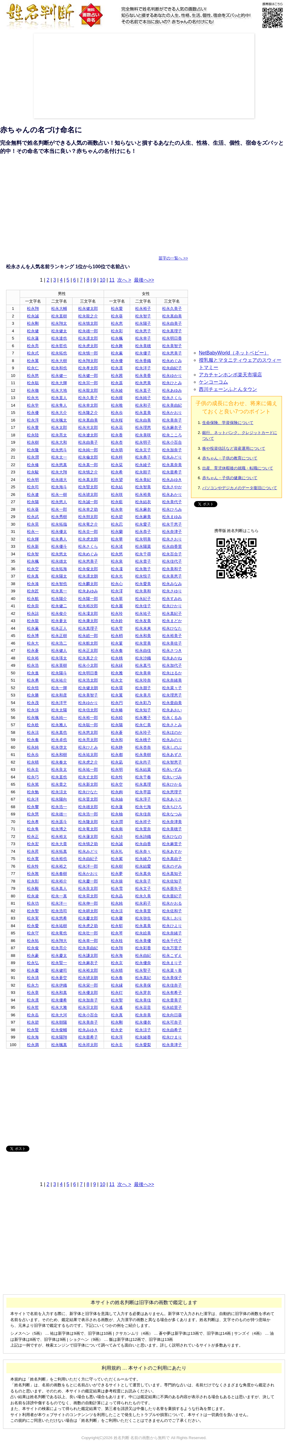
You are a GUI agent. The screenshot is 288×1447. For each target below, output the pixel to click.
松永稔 (33, 725)
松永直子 (143, 390)
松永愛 (117, 308)
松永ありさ (172, 799)
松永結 (117, 487)
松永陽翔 (59, 1037)
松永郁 (117, 925)
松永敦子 (143, 569)
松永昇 (33, 851)
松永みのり (172, 739)
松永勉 (33, 792)
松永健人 (59, 650)
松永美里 (143, 911)
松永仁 (33, 368)
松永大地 (59, 390)
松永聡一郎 (88, 725)
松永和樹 (59, 754)
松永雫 (117, 628)
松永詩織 (143, 836)
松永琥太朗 (88, 977)
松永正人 (59, 628)
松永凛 (117, 368)
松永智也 (59, 583)
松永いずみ (172, 769)
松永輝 (33, 539)
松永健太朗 (88, 688)
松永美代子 (172, 502)
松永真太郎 (88, 479)
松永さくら (172, 397)
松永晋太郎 (88, 799)
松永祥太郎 (88, 1044)
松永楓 (117, 338)
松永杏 (117, 442)
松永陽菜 (143, 546)
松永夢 (117, 873)
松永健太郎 (88, 308)
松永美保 (143, 985)
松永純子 (143, 397)
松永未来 (143, 628)
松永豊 (33, 427)
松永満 (33, 1044)
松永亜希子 (172, 472)
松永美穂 (143, 346)
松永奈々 (143, 851)
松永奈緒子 (172, 933)
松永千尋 (143, 554)
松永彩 (117, 331)
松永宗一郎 (88, 383)
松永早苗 (143, 792)
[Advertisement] (133, 75)
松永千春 (143, 777)
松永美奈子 (172, 420)
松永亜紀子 (172, 896)
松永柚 (117, 814)
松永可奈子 (172, 1022)
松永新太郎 (88, 784)
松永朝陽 (59, 1022)
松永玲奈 (143, 680)
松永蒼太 (59, 620)
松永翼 (33, 360)
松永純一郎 (88, 450)
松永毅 (33, 888)
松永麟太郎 (88, 583)
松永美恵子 (172, 576)
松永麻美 (143, 516)
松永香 (117, 435)
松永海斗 (59, 487)
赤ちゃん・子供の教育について (229, 458)
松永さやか (172, 487)
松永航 (33, 598)
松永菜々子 (172, 688)
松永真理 (143, 784)
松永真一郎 (88, 465)
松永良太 (59, 769)
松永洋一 (59, 903)
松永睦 (117, 717)
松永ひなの (172, 836)
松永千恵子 (172, 524)
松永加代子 (172, 665)
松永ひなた (172, 628)
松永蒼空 (59, 977)
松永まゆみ (172, 516)
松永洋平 (59, 702)
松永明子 (143, 442)
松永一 (33, 531)
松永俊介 (59, 613)
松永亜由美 (172, 702)
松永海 (117, 955)
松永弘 (33, 963)
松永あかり (172, 494)
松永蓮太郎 (88, 836)
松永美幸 (143, 673)
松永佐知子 (172, 881)
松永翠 (117, 598)
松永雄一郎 (88, 331)
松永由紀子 (172, 368)
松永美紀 (143, 479)
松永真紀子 (172, 613)
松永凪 (117, 762)
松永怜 (117, 777)
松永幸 (117, 509)
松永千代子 (172, 940)
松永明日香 (172, 338)
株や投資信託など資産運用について (233, 448)
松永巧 (33, 777)
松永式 (33, 353)
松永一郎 (59, 509)
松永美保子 (172, 977)
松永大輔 (59, 308)
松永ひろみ (172, 509)
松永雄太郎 (88, 807)
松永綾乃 (143, 858)
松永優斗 (59, 546)
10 (102, 280)
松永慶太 (59, 955)
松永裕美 (143, 494)
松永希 (117, 472)
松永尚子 (143, 762)
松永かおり (172, 412)
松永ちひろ (172, 807)
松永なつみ (172, 814)
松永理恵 (143, 427)
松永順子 (143, 472)
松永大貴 (59, 844)
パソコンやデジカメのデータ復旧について (239, 488)
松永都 (117, 754)
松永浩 (33, 665)
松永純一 (59, 717)
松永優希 (59, 1000)
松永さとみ (172, 725)
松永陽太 (59, 576)
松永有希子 (172, 992)
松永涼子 (143, 1030)
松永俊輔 (59, 1030)
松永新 (33, 546)
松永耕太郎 (88, 911)
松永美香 (143, 375)
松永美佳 (143, 1000)
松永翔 (33, 308)
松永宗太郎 (88, 1007)
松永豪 (33, 955)
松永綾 (117, 390)
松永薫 (117, 353)
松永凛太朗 (88, 576)
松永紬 (117, 799)
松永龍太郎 (88, 390)
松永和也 (59, 368)
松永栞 (117, 465)
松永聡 (33, 383)
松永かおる (172, 903)
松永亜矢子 (172, 888)
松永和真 (59, 992)
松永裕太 (59, 836)
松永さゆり (172, 591)
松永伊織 (59, 985)
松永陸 (33, 435)
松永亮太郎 (88, 739)
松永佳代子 (172, 561)
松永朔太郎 (88, 516)
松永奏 (117, 650)
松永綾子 (143, 465)
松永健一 (59, 375)
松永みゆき (172, 479)
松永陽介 (59, 598)
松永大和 (59, 442)
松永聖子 (143, 970)
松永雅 (117, 673)
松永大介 (59, 412)
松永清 (33, 977)
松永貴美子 (172, 1000)
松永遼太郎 (88, 435)
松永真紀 (143, 977)
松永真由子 (172, 858)
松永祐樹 (59, 925)
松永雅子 (143, 717)
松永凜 (117, 569)
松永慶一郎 (88, 881)
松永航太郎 (88, 643)
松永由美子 (172, 323)
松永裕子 (143, 308)
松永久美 (143, 896)
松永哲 (33, 1007)
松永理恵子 (172, 695)
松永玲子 (143, 732)
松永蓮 (33, 338)
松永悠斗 (59, 450)
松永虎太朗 (88, 539)
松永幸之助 (88, 509)
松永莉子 (143, 903)
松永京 (117, 963)
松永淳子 (143, 799)
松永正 (33, 836)
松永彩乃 (143, 702)
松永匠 (33, 591)
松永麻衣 (143, 509)
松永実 (33, 918)
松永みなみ (172, 583)
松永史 (117, 1030)
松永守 (33, 933)
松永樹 (33, 442)
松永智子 (143, 316)
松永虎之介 (88, 762)
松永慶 (33, 970)
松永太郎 (59, 427)
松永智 (33, 554)
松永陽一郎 (88, 598)
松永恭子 (143, 531)
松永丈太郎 (88, 777)
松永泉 (117, 561)
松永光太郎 (88, 427)
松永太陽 (59, 710)
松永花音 (143, 1007)
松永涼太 (59, 792)
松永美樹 (143, 754)
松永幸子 (143, 338)
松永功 (33, 903)
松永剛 (33, 323)
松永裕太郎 (88, 970)
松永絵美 (143, 933)
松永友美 (143, 620)
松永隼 (33, 829)
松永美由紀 (172, 405)
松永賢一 (59, 963)
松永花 (117, 427)
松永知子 (143, 710)
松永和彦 (59, 695)
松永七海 (143, 807)
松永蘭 (117, 531)
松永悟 (33, 688)
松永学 (33, 405)
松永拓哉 (59, 524)
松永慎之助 (88, 844)
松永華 (117, 539)
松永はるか (172, 673)
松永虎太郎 (88, 346)
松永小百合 (172, 442)
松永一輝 (59, 688)
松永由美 (143, 420)
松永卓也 (59, 739)
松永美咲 (143, 435)
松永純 (33, 747)
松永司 (33, 487)
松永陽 (33, 502)
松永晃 (33, 524)
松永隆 (33, 450)
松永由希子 (172, 1030)
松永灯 (117, 992)
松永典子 (143, 457)
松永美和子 (172, 569)
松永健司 (59, 970)
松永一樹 (59, 494)
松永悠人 (59, 502)
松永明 (33, 479)
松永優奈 (143, 963)
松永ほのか (172, 732)
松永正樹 (59, 635)
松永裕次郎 (88, 606)
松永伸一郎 (88, 903)
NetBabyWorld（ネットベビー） (234, 352)
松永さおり (172, 539)
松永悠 (33, 375)
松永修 (33, 465)
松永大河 (59, 1015)
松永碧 (117, 516)
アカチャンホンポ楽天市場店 (230, 374)
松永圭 (33, 769)
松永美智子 (172, 346)
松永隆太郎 (88, 821)
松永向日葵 (172, 1015)
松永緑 (117, 665)
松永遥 (117, 383)
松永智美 (143, 487)
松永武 (33, 516)
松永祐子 (143, 613)
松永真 (33, 576)
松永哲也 (59, 346)
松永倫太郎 (88, 457)
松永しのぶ (172, 747)
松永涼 (33, 732)
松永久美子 (172, 308)
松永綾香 (143, 1037)
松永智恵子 (172, 762)
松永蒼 (33, 650)
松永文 (117, 680)
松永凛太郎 (88, 338)
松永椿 (117, 710)
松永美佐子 (172, 643)
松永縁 (117, 985)
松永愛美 (143, 583)
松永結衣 (143, 502)
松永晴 (33, 762)
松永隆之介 (88, 412)
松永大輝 (59, 383)
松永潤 (33, 457)
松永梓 (117, 457)
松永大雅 (59, 1007)
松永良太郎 (88, 888)
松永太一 (59, 457)
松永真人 (59, 888)
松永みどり (172, 457)
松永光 (33, 397)
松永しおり (172, 918)
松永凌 (33, 896)
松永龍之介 (88, 316)
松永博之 (59, 829)
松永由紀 (143, 955)
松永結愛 (143, 866)
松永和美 (143, 635)
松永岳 (33, 1015)
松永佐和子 (172, 911)
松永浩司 (59, 911)
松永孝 (33, 821)
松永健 (33, 331)
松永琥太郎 (88, 494)
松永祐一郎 (88, 769)
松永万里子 (172, 948)
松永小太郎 (88, 665)
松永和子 (143, 405)
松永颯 (33, 717)
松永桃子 (143, 739)
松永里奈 (143, 829)
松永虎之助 (88, 925)
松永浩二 (59, 643)
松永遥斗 (59, 821)
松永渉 (33, 710)
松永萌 (117, 450)
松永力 (33, 985)
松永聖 (33, 911)
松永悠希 (59, 918)
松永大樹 (59, 360)
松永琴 (117, 933)
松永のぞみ (172, 866)
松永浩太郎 (88, 680)
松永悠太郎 (88, 732)
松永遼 (33, 494)
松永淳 (33, 420)
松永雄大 (59, 479)
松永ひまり (172, 1037)
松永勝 (33, 695)
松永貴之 (59, 784)
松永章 (33, 992)
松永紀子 (143, 598)
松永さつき (172, 650)
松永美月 (143, 695)
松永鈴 (117, 620)
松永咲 (117, 494)
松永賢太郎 (88, 487)
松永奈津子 (172, 531)
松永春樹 (59, 873)
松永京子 (143, 450)
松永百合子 (172, 554)
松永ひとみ (172, 383)
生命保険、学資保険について (227, 422)
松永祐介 (59, 680)
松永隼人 (59, 405)
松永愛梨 (143, 1044)
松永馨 (117, 918)
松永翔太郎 (88, 360)
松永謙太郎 (88, 955)
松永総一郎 (88, 635)
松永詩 (117, 836)
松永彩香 (143, 948)
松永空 (33, 569)
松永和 (117, 739)
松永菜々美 (172, 970)
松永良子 (143, 881)
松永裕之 (59, 866)
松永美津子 (172, 1044)
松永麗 (117, 606)
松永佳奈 (143, 814)
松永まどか (172, 620)
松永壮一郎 (88, 933)
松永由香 (143, 844)
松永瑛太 (59, 658)
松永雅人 (59, 725)
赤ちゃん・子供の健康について (229, 478)
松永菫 (117, 643)
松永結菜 (143, 769)
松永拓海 (59, 569)
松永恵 (117, 323)
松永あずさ (172, 754)
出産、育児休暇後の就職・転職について (237, 468)
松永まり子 (172, 963)
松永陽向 (59, 799)
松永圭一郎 (88, 531)
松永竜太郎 (88, 829)
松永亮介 (59, 948)
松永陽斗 (59, 673)
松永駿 (33, 472)
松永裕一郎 (88, 717)
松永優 (117, 360)
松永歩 (117, 412)
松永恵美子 (172, 353)
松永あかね (172, 658)
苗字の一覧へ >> (173, 258)
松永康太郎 (88, 620)
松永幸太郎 (88, 405)
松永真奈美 (172, 465)
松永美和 (143, 591)
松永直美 (143, 412)
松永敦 (33, 873)
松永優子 (143, 353)
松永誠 (33, 316)
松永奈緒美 (172, 680)
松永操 (117, 881)
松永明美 (143, 539)
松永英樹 (59, 665)
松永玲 (117, 613)
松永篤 (33, 784)
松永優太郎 (88, 992)
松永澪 (117, 591)
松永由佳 (143, 650)
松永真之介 (88, 658)
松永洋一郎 (88, 866)
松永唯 (117, 405)
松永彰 (33, 881)
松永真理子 (172, 331)
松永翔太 (59, 323)
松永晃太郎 (88, 896)
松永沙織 (143, 658)
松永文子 (143, 888)
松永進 (33, 673)
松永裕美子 (172, 635)
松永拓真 (59, 851)
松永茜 (117, 375)
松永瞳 (117, 397)
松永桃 (117, 658)
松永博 (33, 635)
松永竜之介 (88, 524)
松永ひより (172, 925)
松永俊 (33, 948)
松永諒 (33, 613)
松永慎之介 (88, 472)
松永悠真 (59, 465)
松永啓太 (59, 747)
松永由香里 (172, 546)
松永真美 (143, 925)
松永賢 (33, 1030)
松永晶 (117, 896)
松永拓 (33, 940)
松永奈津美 (172, 821)
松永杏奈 (143, 747)
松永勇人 (59, 539)
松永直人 (59, 397)
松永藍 (117, 502)
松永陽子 (143, 323)
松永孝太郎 (88, 368)
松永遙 (117, 1007)
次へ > (124, 280)
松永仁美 (143, 725)
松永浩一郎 (88, 814)
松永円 (117, 702)
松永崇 (33, 606)
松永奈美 (143, 1015)
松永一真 (59, 896)
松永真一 (59, 591)
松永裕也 (59, 858)
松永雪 (117, 888)
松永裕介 (59, 881)
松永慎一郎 (88, 353)
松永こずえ (172, 955)
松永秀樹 (59, 516)
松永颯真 (59, 1044)
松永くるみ (172, 717)
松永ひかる (172, 784)
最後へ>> (144, 280)
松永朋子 (143, 688)
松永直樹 (59, 316)
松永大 (33, 643)
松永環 (117, 688)
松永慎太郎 (88, 323)
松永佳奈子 (172, 985)
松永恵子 (143, 331)
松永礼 (117, 851)
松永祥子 (143, 821)
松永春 (117, 977)
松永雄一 (59, 814)
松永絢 (117, 792)
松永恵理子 (172, 792)
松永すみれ (172, 598)
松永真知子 (172, 873)
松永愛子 (143, 524)
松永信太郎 (88, 710)
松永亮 (33, 346)
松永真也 (59, 732)
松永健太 (59, 331)
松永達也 (59, 338)
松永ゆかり (172, 375)
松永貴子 (143, 561)
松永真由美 (172, 316)
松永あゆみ (172, 390)
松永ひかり (172, 606)
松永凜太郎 (88, 613)
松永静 (117, 747)
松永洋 (33, 799)
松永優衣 (143, 1022)
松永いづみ (172, 777)
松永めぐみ (172, 360)
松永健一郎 (88, 375)
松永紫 (117, 858)
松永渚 (117, 546)
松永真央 (143, 873)
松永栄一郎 (88, 985)
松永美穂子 (172, 829)
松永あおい (172, 710)
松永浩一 (59, 807)
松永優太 (59, 531)
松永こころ (172, 435)
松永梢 (117, 635)
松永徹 (33, 390)
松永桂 (117, 940)
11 (112, 280)
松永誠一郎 (88, 502)
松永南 (117, 829)
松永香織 (143, 360)
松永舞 (117, 346)
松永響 (33, 807)
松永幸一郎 (88, 940)
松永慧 (33, 814)
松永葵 (117, 316)
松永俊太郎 (88, 569)
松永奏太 (59, 762)
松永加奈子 (172, 450)
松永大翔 (59, 472)
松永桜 (117, 420)
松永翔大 (59, 940)
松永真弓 (143, 665)
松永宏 (33, 844)
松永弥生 (143, 918)
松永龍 (33, 620)
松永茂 (33, 702)
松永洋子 (143, 368)
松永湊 (33, 583)
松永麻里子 (172, 844)
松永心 (117, 583)
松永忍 (117, 524)
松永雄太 (59, 561)
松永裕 (33, 658)
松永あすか (172, 851)
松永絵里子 (172, 1007)
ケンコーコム (213, 382)
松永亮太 (59, 435)
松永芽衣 (143, 992)
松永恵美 (143, 383)
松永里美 (143, 643)
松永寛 (33, 858)
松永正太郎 (88, 650)
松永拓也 (59, 353)
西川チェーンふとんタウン (228, 389)
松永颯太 (59, 420)
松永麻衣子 (172, 427)
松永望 (117, 479)
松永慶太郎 (88, 918)
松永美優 (143, 940)
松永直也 (59, 777)
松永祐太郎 (88, 754)
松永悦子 (143, 576)
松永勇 (33, 680)
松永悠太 (59, 554)
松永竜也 (59, 933)
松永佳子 (143, 606)
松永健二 (59, 606)
